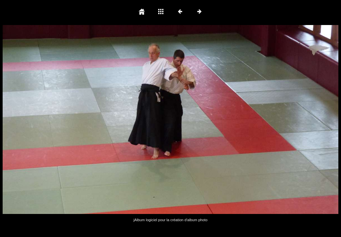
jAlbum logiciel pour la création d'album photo (170, 220)
